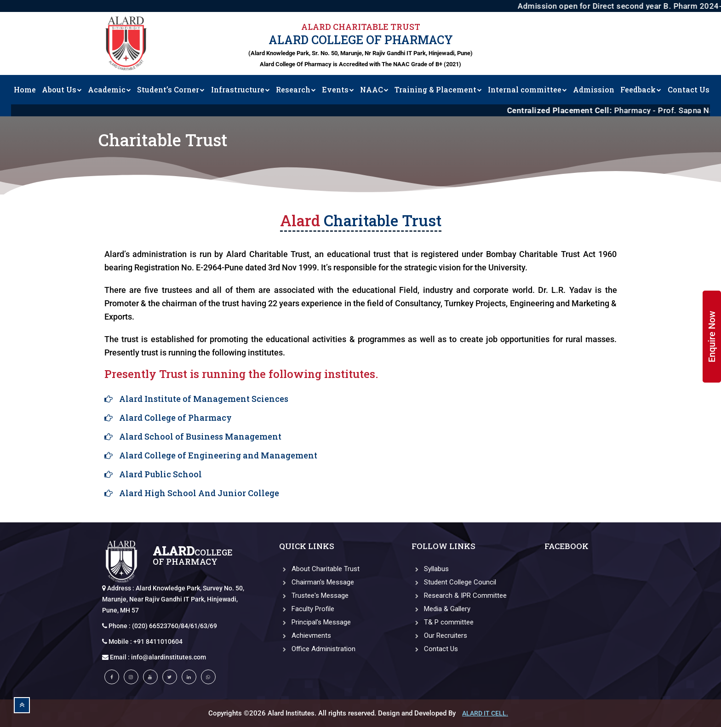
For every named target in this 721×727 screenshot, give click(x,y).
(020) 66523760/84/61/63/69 (174, 626)
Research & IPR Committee (459, 595)
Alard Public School (160, 474)
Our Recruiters (439, 635)
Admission (593, 89)
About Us (62, 89)
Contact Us (689, 89)
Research (296, 89)
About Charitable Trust (319, 569)
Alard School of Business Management (200, 436)
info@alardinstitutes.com (168, 657)
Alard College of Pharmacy (175, 417)
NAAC (374, 89)
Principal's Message (315, 622)
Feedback (640, 89)
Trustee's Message (314, 595)
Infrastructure (240, 89)
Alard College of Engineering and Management (218, 455)
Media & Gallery (441, 609)
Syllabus (430, 569)
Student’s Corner (171, 89)
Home (25, 89)
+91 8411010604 (158, 641)
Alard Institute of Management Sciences (203, 398)
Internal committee (527, 89)
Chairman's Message (316, 582)
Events (338, 89)
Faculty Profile (306, 609)
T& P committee (443, 622)
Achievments (305, 635)
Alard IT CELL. (485, 713)
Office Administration (317, 649)
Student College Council (454, 582)
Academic (109, 89)
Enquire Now (711, 336)
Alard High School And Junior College (199, 492)
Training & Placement (438, 89)
